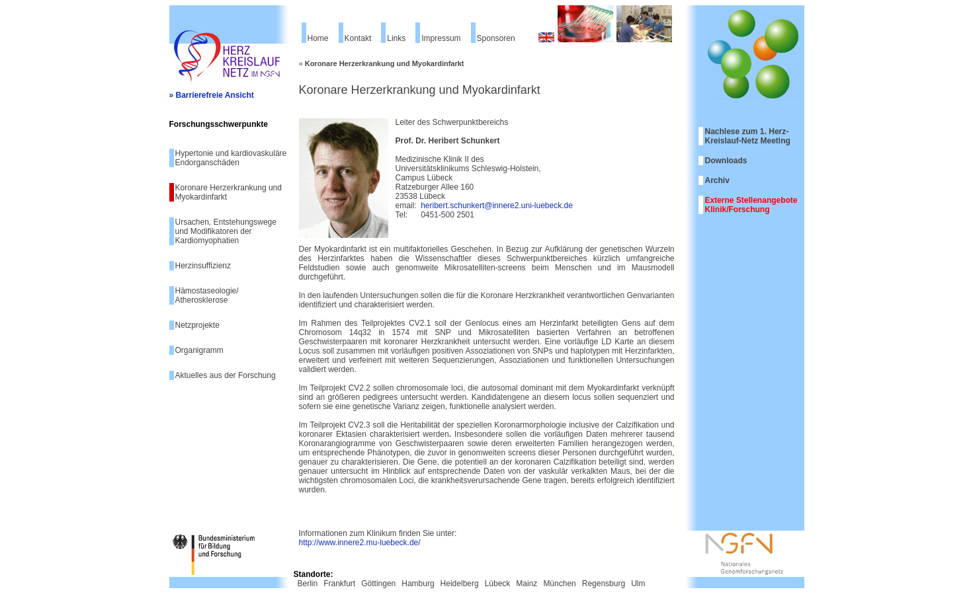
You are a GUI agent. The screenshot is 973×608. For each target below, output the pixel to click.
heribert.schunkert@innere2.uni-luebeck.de (497, 205)
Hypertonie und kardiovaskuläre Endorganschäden (231, 158)
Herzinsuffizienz (203, 265)
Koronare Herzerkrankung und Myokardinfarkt (228, 192)
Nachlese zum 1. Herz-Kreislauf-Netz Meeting (747, 136)
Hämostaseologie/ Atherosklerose (207, 295)
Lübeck (498, 583)
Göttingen (378, 583)
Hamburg (418, 583)
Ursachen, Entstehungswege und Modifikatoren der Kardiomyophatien (225, 231)
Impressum (440, 38)
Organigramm (199, 350)
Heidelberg (460, 583)
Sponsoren (496, 38)
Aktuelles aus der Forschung (225, 375)
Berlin (308, 583)
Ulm (638, 583)
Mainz (526, 583)
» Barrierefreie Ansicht (211, 95)
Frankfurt (339, 583)
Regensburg (603, 583)
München (559, 583)
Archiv (717, 180)
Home (318, 38)
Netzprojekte (197, 325)
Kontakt (358, 38)
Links (396, 38)
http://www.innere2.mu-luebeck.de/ (360, 542)
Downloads (726, 160)
